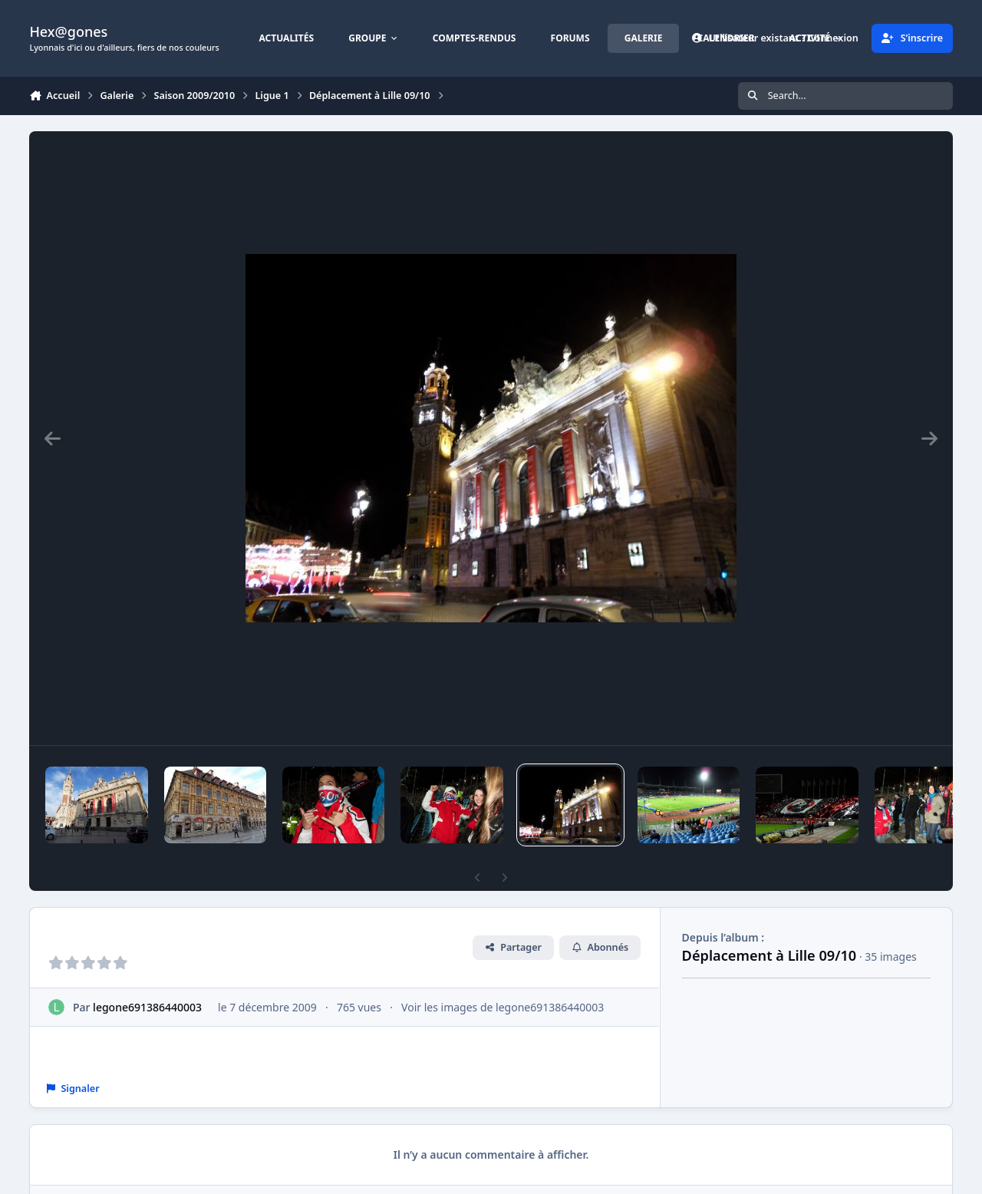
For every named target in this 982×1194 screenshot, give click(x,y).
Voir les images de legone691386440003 (502, 1007)
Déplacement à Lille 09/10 (769, 955)
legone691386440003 (148, 1007)
